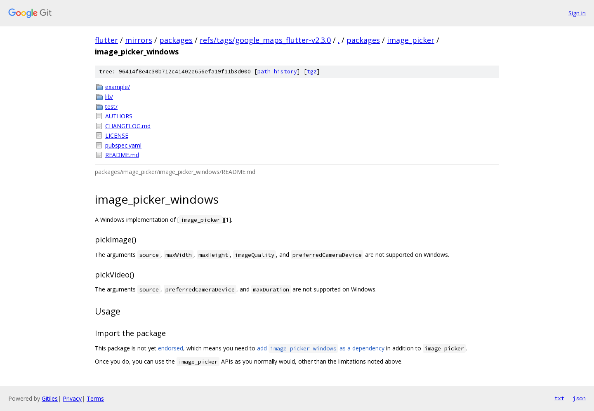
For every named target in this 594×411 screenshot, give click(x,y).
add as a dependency (320, 348)
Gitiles (50, 398)
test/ (111, 106)
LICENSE (116, 135)
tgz (312, 71)
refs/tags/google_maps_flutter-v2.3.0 (265, 40)
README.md (122, 155)
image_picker (410, 40)
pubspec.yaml (123, 145)
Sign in (577, 13)
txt (559, 398)
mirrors (138, 40)
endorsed (170, 348)
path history (277, 71)
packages (176, 40)
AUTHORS (118, 116)
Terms (95, 398)
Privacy (72, 398)
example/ (117, 87)
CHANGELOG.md (128, 126)
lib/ (109, 97)
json (579, 398)
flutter (106, 40)
